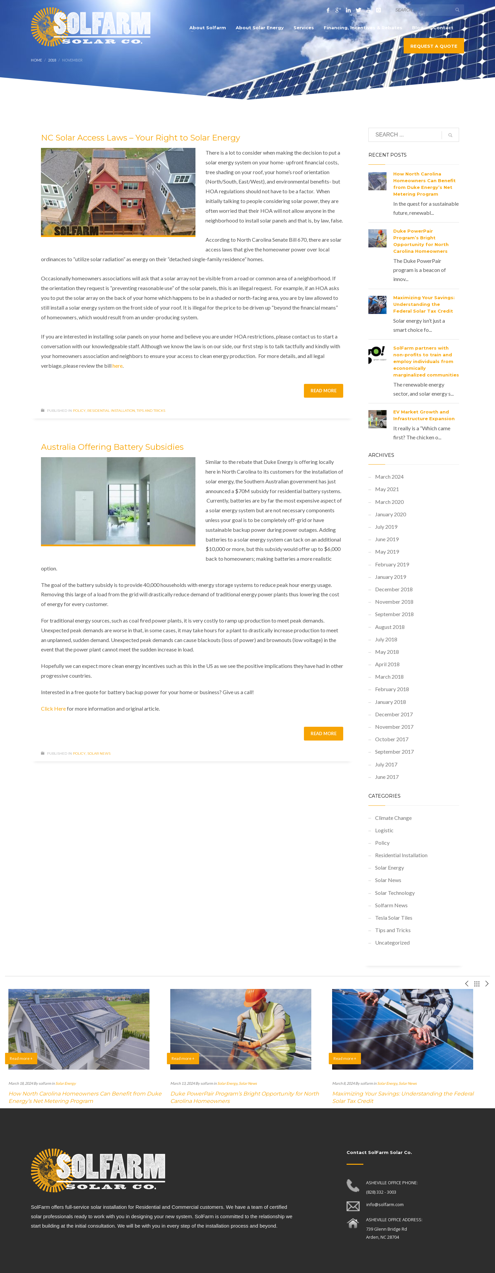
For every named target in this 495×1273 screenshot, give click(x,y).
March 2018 (389, 676)
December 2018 (394, 589)
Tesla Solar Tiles (393, 917)
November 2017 (394, 726)
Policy (79, 410)
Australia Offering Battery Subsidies (112, 447)
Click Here (53, 708)
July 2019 (386, 526)
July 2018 (386, 639)
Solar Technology (395, 892)
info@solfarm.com (385, 1204)
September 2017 (394, 751)
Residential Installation (111, 410)
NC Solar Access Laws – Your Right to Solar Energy (140, 138)
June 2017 (387, 776)
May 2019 (387, 551)
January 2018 (390, 702)
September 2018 (394, 614)
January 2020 (390, 514)
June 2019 (387, 539)
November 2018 (394, 601)
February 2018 (392, 689)
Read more (323, 390)
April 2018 (387, 664)
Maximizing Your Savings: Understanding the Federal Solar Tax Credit (424, 304)
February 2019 (392, 564)
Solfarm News (391, 905)
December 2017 (394, 714)
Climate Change (393, 817)
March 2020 (389, 502)
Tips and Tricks (151, 410)
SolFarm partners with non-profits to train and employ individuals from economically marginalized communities (426, 361)
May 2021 (387, 489)
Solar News (98, 753)
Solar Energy (389, 867)
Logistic (384, 830)
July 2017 (386, 764)
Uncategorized (392, 942)
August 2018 (390, 627)
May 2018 (387, 651)
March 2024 (389, 476)
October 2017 (391, 739)
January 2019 (390, 576)
